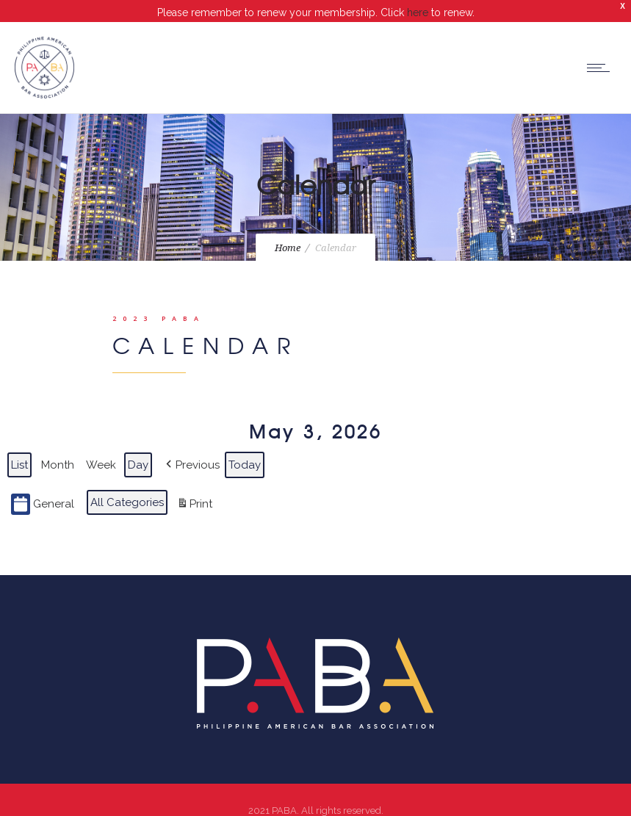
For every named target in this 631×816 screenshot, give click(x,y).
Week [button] (101, 451)
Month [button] (57, 451)
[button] (191, 451)
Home (287, 235)
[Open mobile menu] (601, 54)
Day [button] (138, 451)
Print (194, 493)
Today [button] (244, 451)
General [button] (42, 491)
